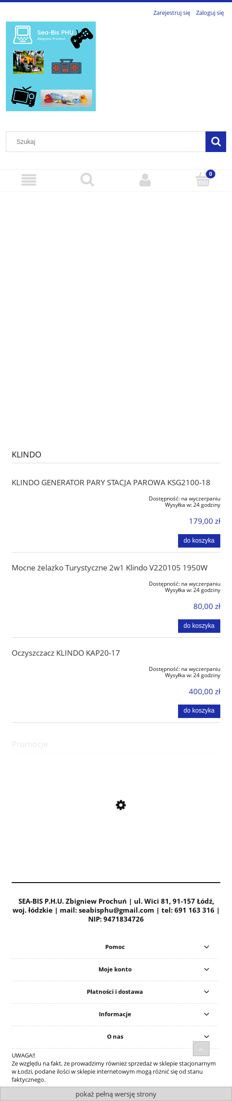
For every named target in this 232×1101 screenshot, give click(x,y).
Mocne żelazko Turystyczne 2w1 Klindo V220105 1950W (110, 567)
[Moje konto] (145, 180)
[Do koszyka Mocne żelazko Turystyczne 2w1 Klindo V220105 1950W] (199, 626)
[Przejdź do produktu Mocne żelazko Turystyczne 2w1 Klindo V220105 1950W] (53, 582)
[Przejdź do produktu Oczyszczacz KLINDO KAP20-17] (53, 667)
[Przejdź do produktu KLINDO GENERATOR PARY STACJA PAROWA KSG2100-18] (53, 497)
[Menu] (29, 180)
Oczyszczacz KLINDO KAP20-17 (66, 653)
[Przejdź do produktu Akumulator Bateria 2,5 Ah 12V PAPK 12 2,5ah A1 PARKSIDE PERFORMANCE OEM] (116, 845)
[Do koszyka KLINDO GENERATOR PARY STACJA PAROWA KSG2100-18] (199, 541)
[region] (116, 314)
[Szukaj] (215, 141)
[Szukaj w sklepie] (108, 142)
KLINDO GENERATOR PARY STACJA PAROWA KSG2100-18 (111, 482)
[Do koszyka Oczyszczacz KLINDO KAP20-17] (199, 711)
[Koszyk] (203, 179)
